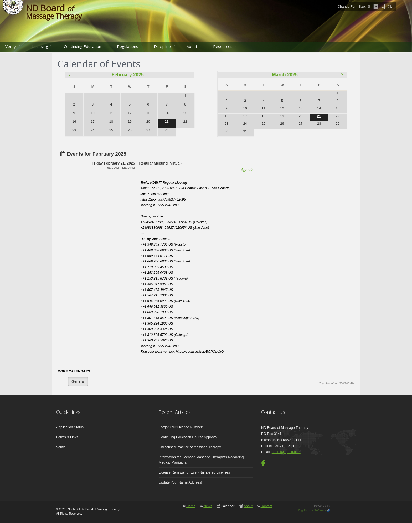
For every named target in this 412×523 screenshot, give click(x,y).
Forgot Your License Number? (181, 427)
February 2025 (128, 74)
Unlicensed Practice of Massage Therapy (190, 447)
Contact (266, 506)
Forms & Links (67, 437)
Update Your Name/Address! (180, 482)
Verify (10, 46)
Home (190, 506)
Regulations (127, 46)
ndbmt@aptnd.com (286, 452)
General (78, 381)
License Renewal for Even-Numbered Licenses (194, 472)
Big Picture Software (312, 510)
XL (390, 6)
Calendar (228, 506)
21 (166, 121)
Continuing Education (82, 46)
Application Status (70, 427)
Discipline (162, 46)
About (192, 46)
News (207, 506)
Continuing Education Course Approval (188, 437)
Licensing (40, 46)
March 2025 (285, 74)
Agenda (247, 170)
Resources (223, 46)
